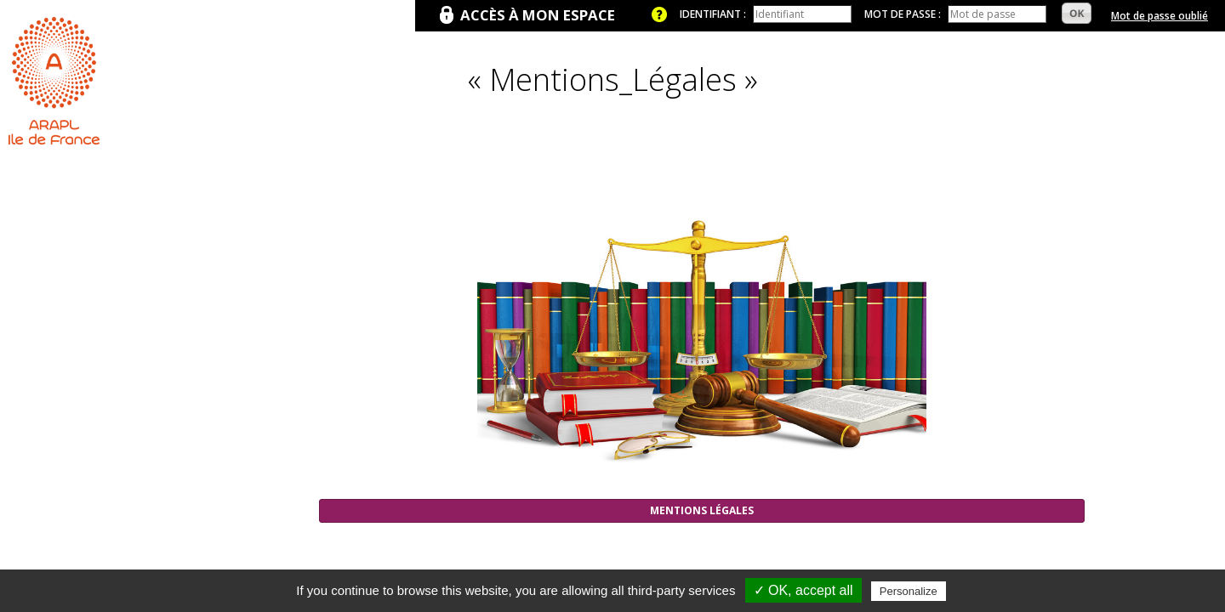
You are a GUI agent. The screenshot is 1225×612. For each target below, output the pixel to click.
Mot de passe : (902, 14)
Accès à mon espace (537, 15)
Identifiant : (713, 14)
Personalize (908, 591)
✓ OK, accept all (803, 590)
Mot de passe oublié (1159, 15)
